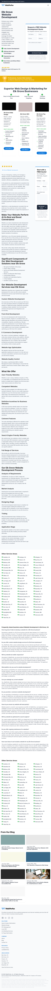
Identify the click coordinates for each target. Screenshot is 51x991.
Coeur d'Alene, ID (39, 565)
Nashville (30, 983)
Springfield (44, 985)
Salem (43, 984)
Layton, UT (22, 580)
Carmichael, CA (39, 562)
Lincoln (43, 981)
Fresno (6, 981)
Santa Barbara (24, 985)
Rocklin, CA (6, 601)
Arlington (24, 979)
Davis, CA (21, 567)
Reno (26, 984)
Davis (27, 980)
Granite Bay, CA (23, 575)
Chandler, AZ (6, 565)
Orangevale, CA (23, 591)
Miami (15, 983)
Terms (44, 58)
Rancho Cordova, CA (24, 596)
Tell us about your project (41, 193)
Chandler (8, 980)
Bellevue (38, 979)
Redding (23, 984)
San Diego (9, 985)
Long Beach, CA (23, 583)
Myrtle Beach (22, 983)
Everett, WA (38, 570)
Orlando (42, 983)
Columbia (24, 980)
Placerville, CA (38, 594)
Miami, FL (21, 586)
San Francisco (14, 985)
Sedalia (36, 985)
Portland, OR (6, 596)
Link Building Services (7, 931)
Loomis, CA (38, 583)
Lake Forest (27, 981)
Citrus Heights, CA (24, 565)
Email (44, 180)
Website (44, 186)
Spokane (40, 985)
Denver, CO (38, 567)
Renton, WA (22, 599)
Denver (30, 980)
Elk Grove (39, 980)
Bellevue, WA (6, 562)
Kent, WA (21, 578)
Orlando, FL (38, 591)
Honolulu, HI (38, 575)
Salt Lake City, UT (7, 604)
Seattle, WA (6, 609)
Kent (24, 981)
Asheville (28, 979)
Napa (27, 983)
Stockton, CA (22, 612)
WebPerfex (8, 974)
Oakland (33, 983)
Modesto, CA (38, 586)
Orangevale (38, 983)
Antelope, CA (22, 557)
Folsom (3, 981)
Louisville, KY (6, 586)
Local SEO (4, 929)
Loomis (8, 983)
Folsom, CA (22, 573)
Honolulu (17, 981)
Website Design (5, 925)
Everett (43, 980)
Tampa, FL (5, 615)
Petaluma (46, 983)
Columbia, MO (6, 567)
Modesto (18, 983)
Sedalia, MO (22, 609)
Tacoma (6, 987)
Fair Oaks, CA (6, 573)
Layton (36, 981)
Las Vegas (32, 981)
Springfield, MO (7, 612)
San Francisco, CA (39, 604)
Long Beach (4, 983)
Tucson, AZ (22, 615)
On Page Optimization (7, 933)
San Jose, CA (6, 607)
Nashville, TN (38, 588)
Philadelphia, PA (23, 594)
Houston (21, 981)
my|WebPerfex (5, 949)
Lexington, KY (38, 580)
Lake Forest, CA (39, 578)
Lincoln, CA (6, 583)
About (3, 938)
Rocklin (35, 984)
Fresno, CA (38, 573)
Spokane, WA (38, 609)
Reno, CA (5, 599)
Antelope (20, 979)
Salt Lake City (4, 985)
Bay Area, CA (38, 559)
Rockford (32, 984)
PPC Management (6, 927)
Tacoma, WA (38, 612)
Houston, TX (6, 578)
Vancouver (17, 987)
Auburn (31, 979)
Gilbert (9, 981)
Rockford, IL (38, 599)
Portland (12, 984)
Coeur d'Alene (19, 980)
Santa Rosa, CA (39, 607)
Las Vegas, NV (7, 580)
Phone (38, 186)
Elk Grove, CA (22, 570)
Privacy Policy (39, 58)
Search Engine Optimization (8, 923)
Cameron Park (43, 979)
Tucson (13, 987)
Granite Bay (13, 981)
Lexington (39, 981)
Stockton (3, 987)
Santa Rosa (29, 985)
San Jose (19, 985)
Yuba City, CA (6, 617)
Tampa (10, 987)
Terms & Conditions (5, 977)
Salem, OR (37, 601)
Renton (28, 984)
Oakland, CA (6, 591)
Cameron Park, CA (23, 562)
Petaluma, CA (6, 594)
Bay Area (35, 979)
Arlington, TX (38, 557)
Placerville (9, 984)
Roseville (39, 984)
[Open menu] (48, 5)
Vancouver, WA (39, 615)
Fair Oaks (46, 980)
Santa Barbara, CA (23, 607)
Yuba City (23, 987)
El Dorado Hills (34, 980)
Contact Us (4, 942)
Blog (3, 940)
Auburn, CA (22, 559)
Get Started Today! (37, 53)
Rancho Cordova (18, 984)
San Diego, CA (22, 604)
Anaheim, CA (6, 557)
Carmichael (4, 980)
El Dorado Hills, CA (8, 570)
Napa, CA (21, 588)
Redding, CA (38, 596)
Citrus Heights (13, 980)
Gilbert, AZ (6, 575)
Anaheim (16, 979)
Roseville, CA (22, 601)
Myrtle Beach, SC (7, 588)
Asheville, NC (6, 559)
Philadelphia (4, 984)
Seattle (33, 985)
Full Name (39, 180)
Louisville (11, 983)
